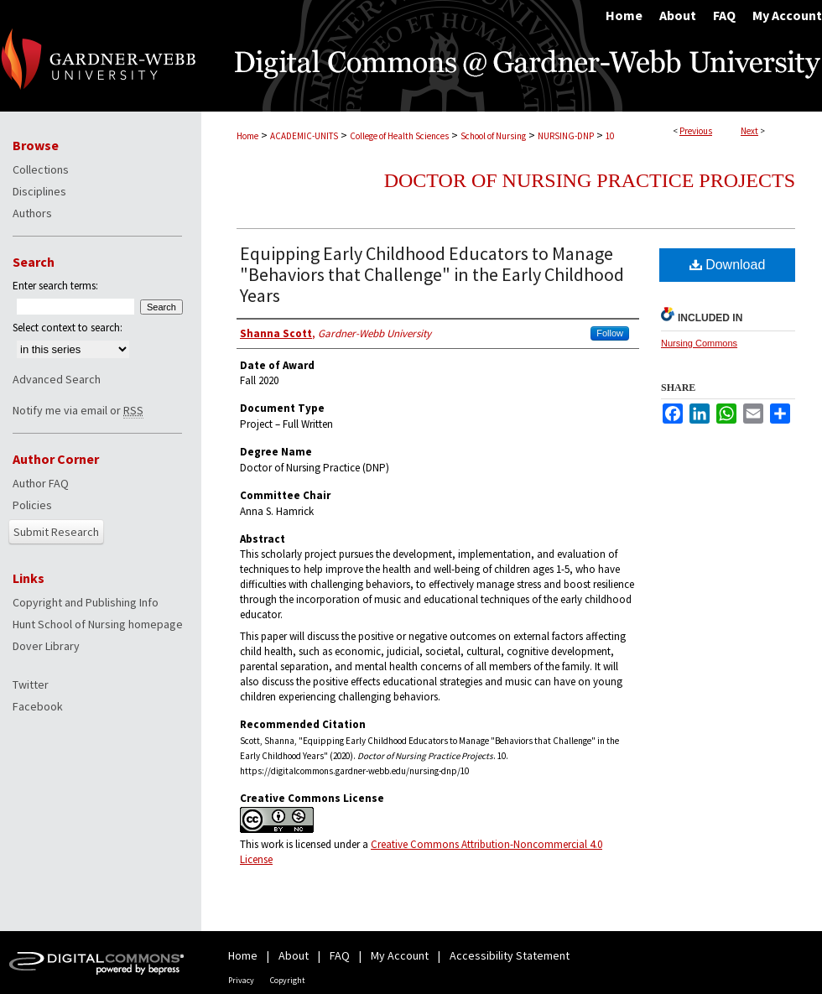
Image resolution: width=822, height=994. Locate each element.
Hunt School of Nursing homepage (98, 624)
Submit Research (56, 531)
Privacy (241, 980)
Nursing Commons (699, 343)
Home (247, 136)
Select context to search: (67, 327)
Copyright (287, 980)
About (293, 955)
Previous (695, 131)
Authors (32, 213)
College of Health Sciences (399, 136)
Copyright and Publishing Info (86, 602)
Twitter (31, 684)
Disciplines (39, 191)
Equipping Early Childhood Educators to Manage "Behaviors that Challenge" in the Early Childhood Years (432, 274)
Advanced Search (57, 379)
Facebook (38, 706)
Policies (32, 505)
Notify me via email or (78, 410)
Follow (609, 333)
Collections (41, 169)
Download (727, 265)
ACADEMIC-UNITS (304, 136)
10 (610, 136)
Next (749, 131)
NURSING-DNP (566, 136)
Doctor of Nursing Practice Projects (589, 180)
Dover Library (46, 645)
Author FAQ (41, 483)
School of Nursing (493, 136)
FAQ (340, 955)
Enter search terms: (55, 285)
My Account (400, 955)
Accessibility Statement (510, 955)
